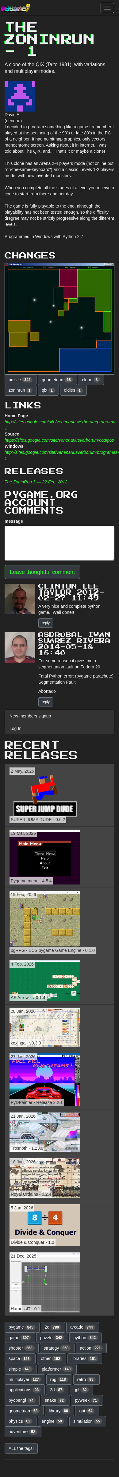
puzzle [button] (21, 380)
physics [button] (21, 1421)
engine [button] (53, 1421)
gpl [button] (81, 1390)
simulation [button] (87, 1421)
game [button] (20, 1337)
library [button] (59, 1411)
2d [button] (53, 1327)
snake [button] (55, 1400)
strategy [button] (57, 1348)
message (14, 521)
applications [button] (25, 1390)
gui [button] (86, 1411)
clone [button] (91, 380)
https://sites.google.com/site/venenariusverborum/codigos (59, 440)
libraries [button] (84, 1358)
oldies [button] (73, 390)
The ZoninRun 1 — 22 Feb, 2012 (36, 481)
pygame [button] (22, 1327)
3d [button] (57, 1390)
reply (46, 623)
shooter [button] (22, 1348)
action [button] (91, 1348)
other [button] (51, 1358)
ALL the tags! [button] (21, 1448)
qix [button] (48, 390)
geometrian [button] (57, 380)
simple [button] (21, 1369)
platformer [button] (57, 1369)
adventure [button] (23, 1432)
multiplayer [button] (25, 1379)
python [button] (85, 1337)
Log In (15, 728)
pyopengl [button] (22, 1400)
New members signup (30, 716)
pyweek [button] (87, 1400)
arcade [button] (82, 1327)
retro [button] (86, 1379)
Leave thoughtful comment (42, 572)
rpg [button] (59, 1379)
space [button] (20, 1358)
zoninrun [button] (21, 390)
